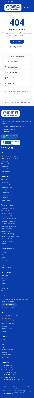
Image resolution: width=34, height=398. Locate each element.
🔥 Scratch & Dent (7, 318)
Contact (3, 339)
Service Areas (6, 272)
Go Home (17, 41)
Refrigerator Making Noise (9, 221)
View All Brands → (7, 267)
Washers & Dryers (6, 164)
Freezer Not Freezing (7, 241)
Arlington (4, 278)
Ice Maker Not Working (8, 223)
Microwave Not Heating (8, 239)
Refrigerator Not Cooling (8, 218)
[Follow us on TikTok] (9, 148)
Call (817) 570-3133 (17, 47)
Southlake (4, 286)
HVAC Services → (6, 244)
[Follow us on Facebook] (2, 148)
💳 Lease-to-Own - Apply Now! (10, 159)
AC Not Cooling (5, 231)
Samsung (4, 260)
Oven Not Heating (6, 228)
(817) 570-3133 (8, 365)
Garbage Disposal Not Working (10, 236)
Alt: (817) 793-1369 (8, 367)
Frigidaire (4, 265)
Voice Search (5, 352)
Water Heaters (5, 171)
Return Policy (5, 357)
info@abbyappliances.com (11, 370)
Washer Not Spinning (7, 208)
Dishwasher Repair (7, 187)
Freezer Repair (5, 197)
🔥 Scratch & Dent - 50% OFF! (10, 156)
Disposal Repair (6, 200)
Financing (4, 331)
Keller (3, 281)
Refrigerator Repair (7, 185)
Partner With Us (6, 354)
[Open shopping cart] (28, 7)
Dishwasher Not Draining (8, 226)
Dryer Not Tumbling (7, 216)
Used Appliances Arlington (9, 321)
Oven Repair (5, 190)
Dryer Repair (5, 182)
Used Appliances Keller (8, 323)
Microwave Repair (6, 195)
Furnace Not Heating (7, 234)
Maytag (3, 257)
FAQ (2, 347)
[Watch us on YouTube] (12, 148)
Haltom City (4, 288)
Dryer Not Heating (6, 213)
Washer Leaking (6, 211)
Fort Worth (4, 276)
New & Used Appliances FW (9, 316)
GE (2, 255)
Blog (2, 344)
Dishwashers (5, 166)
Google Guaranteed (7, 349)
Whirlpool (4, 252)
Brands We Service (7, 249)
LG (2, 262)
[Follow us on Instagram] (6, 148)
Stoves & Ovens (6, 169)
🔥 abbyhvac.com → (9, 305)
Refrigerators (5, 161)
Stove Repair (5, 192)
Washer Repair (5, 180)
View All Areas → (6, 291)
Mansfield (4, 283)
